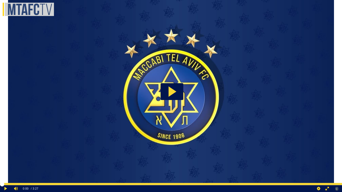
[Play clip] (6, 188)
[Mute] (16, 188)
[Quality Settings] (318, 188)
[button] (172, 91)
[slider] (171, 184)
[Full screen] (327, 188)
